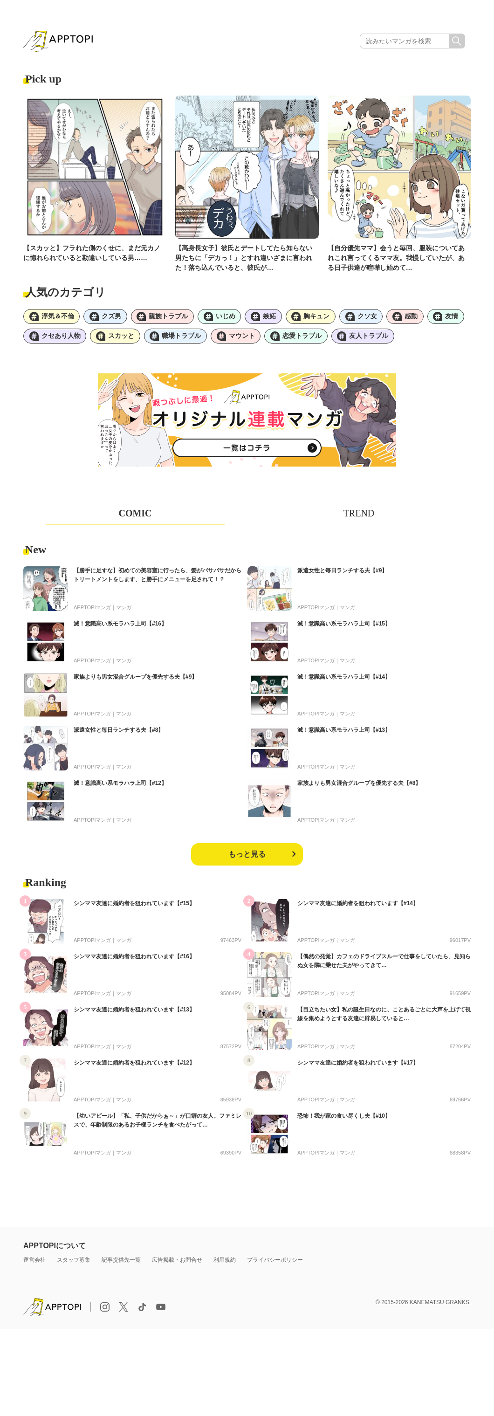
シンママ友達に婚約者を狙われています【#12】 (134, 1066)
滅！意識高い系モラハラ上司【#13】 (344, 733)
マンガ (123, 610)
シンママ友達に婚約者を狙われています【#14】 (358, 906)
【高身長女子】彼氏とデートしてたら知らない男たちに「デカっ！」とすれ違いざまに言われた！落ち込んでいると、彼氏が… (243, 259)
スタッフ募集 (73, 1263)
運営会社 (34, 1263)
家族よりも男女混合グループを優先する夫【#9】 (135, 680)
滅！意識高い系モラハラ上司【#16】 (120, 627)
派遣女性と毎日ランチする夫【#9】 (342, 574)
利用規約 (224, 1263)
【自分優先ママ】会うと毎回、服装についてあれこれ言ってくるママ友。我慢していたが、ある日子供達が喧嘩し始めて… (396, 259)
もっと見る (247, 857)
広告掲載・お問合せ (177, 1263)
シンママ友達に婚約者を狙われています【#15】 (134, 906)
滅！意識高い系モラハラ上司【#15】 (344, 627)
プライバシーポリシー (275, 1263)
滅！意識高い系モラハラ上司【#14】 (344, 680)
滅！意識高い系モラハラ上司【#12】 (120, 786)
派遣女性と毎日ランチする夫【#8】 (119, 733)
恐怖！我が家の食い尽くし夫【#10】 (344, 1119)
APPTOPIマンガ (92, 610)
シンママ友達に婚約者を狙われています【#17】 (358, 1066)
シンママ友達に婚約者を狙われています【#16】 (134, 959)
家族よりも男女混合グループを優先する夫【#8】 (359, 786)
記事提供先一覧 (121, 1263)
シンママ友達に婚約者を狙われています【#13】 (134, 1013)
